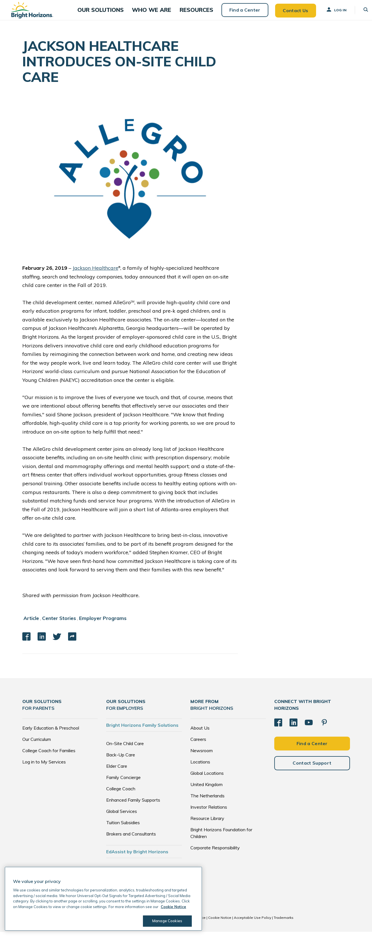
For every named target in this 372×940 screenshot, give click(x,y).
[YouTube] (309, 730)
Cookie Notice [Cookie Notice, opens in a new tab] (173, 906)
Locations (200, 770)
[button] (109, 14)
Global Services (121, 819)
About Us (200, 736)
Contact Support (312, 770)
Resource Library (207, 826)
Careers (198, 747)
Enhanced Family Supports (133, 808)
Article (31, 626)
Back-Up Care (120, 763)
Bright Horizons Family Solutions (142, 733)
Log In (328, 14)
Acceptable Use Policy (252, 926)
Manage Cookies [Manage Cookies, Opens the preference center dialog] (165, 921)
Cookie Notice (219, 926)
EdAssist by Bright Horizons (137, 860)
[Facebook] (278, 730)
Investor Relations (208, 815)
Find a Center (237, 14)
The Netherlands (207, 804)
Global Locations (207, 781)
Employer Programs (104, 626)
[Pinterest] (324, 730)
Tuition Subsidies (123, 831)
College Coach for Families (48, 758)
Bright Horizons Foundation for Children (221, 841)
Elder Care (116, 774)
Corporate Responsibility (215, 856)
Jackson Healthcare (95, 276)
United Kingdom (206, 792)
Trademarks (283, 926)
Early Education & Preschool (50, 736)
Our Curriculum (36, 747)
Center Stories (59, 626)
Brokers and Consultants (131, 842)
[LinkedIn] (293, 730)
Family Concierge (123, 785)
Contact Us (288, 14)
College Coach (120, 797)
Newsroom (201, 758)
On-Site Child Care (125, 751)
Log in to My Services (44, 770)
